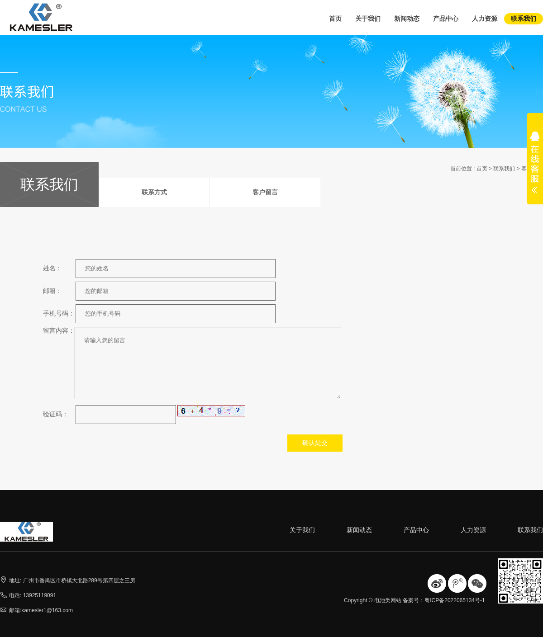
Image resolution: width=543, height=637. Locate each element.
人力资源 (484, 18)
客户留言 (265, 192)
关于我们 (368, 18)
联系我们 (523, 18)
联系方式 (154, 192)
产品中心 (445, 18)
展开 (535, 168)
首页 (335, 18)
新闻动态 (406, 18)
